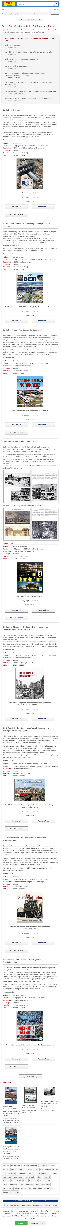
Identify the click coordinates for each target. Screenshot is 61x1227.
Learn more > (55, 14)
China (36, 1169)
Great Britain (21, 1173)
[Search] (56, 4)
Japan (10, 1177)
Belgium (21, 1169)
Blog (38, 1205)
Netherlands (29, 1177)
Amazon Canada (16, 214)
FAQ (49, 1205)
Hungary (31, 1173)
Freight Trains (8, 1188)
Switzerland (33, 1181)
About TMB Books (28, 1205)
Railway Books (16, 1166)
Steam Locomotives (10, 1185)
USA (48, 1181)
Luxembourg (18, 1177)
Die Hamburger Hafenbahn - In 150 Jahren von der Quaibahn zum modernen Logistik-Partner (11, 1111)
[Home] (3, 9)
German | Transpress (18, 67)
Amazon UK (16, 207)
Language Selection (13, 1205)
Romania (6, 1181)
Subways (6, 1192)
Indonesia (45, 1173)
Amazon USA (43, 207)
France (55, 1169)
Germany (11, 1173)
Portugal (47, 1177)
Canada (29, 1169)
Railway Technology (31, 1166)
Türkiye (42, 1181)
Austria (13, 1169)
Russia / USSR (16, 1181)
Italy (4, 1177)
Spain (25, 1181)
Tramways (14, 1192)
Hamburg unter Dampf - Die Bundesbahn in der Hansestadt (49, 1103)
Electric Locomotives (42, 1185)
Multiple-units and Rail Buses (43, 1188)
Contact (44, 1205)
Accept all (21, 1223)
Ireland (54, 1173)
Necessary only (37, 1223)
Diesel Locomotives (26, 1185)
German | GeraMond (25, 75)
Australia (6, 1169)
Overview (30, 19)
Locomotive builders (47, 1166)
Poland (38, 1177)
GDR (4, 1173)
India (38, 1173)
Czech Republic (45, 1169)
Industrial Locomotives (23, 1188)
